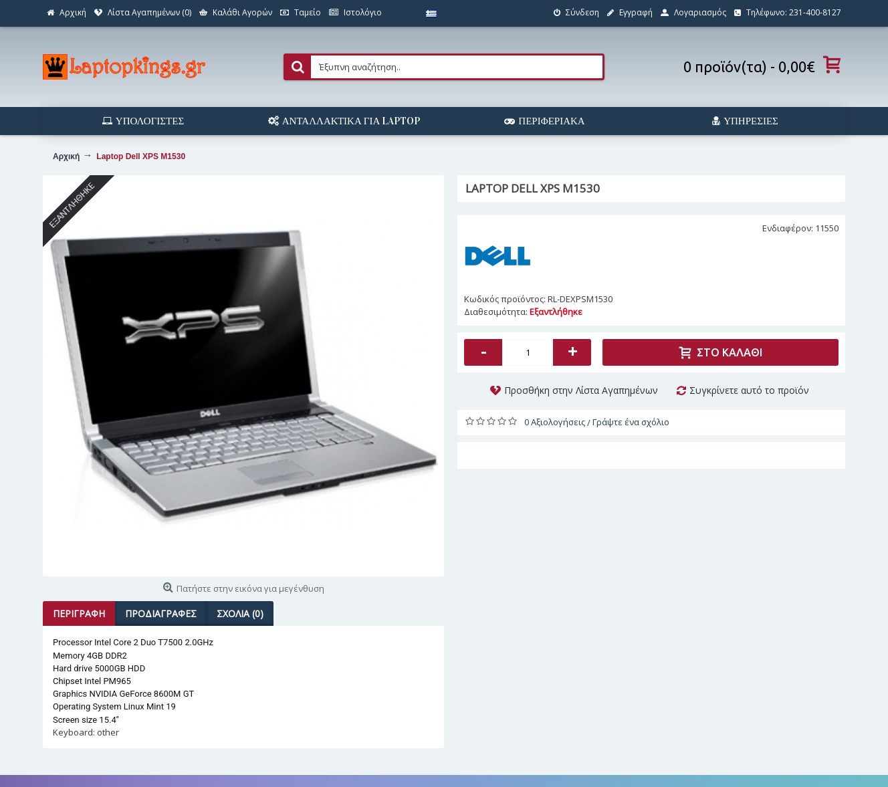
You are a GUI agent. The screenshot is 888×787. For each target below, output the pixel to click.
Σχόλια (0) (240, 613)
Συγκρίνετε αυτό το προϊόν (749, 390)
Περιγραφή (79, 613)
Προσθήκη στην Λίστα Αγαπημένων (581, 390)
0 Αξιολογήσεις (554, 422)
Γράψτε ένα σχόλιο (630, 422)
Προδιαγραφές (161, 613)
